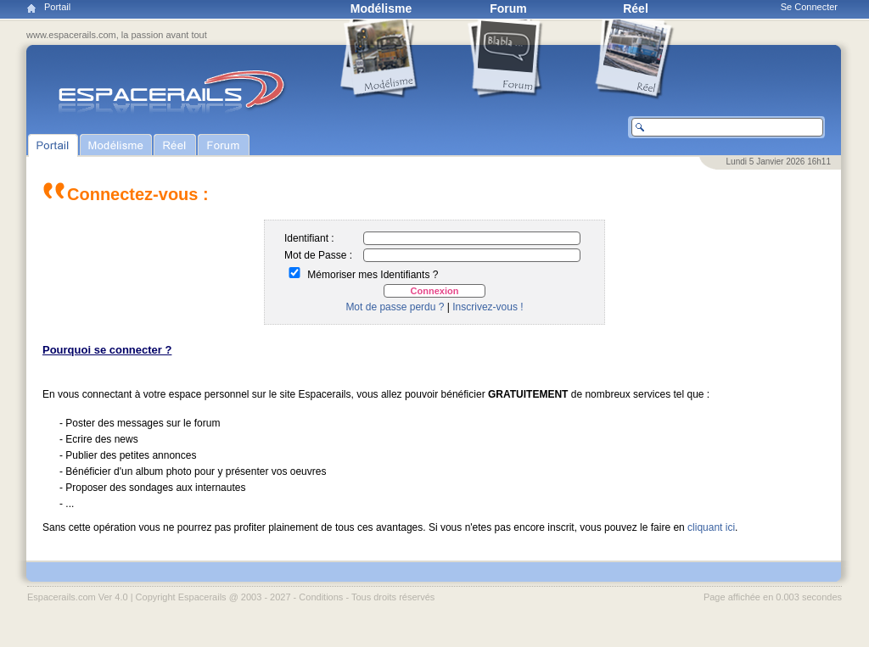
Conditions (321, 597)
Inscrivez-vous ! (487, 307)
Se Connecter (809, 7)
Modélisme (381, 8)
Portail (57, 7)
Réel (635, 8)
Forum (508, 8)
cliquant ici (711, 527)
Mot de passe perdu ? (394, 307)
